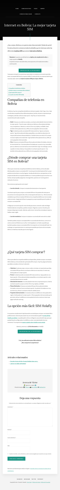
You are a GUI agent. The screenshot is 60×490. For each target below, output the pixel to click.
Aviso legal (29, 485)
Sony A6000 (34, 387)
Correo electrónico (12, 437)
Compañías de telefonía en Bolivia (17, 88)
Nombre (10, 429)
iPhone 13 (27, 387)
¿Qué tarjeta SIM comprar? (15, 92)
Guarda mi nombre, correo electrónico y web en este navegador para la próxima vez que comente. (30, 453)
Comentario (10, 407)
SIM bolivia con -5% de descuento (30, 70)
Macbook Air (42, 387)
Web (9, 445)
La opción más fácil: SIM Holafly (17, 94)
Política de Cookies (36, 485)
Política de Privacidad (45, 485)
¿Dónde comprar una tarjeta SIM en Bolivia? (20, 90)
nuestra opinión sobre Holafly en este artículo (34, 322)
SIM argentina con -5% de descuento (30, 331)
